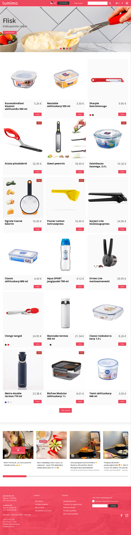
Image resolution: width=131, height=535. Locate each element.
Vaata (37, 114)
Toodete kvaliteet (41, 504)
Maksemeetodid (69, 507)
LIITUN (113, 506)
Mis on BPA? (39, 507)
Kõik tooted (65, 410)
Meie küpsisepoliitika (70, 514)
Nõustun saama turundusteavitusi (107, 501)
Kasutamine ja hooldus (43, 511)
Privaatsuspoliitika (69, 511)
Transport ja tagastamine (72, 504)
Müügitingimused (69, 501)
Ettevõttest (39, 501)
